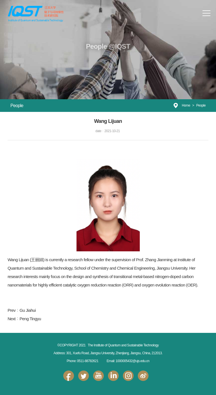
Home (186, 105)
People (201, 105)
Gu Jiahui (27, 310)
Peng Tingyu (30, 318)
